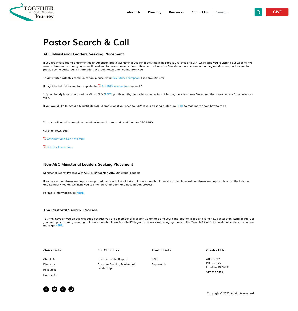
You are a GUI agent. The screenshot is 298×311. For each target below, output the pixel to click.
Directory (154, 12)
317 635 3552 (214, 272)
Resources (176, 12)
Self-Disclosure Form (60, 147)
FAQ (154, 259)
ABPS (108, 94)
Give (277, 11)
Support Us (159, 264)
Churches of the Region (112, 259)
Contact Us (199, 12)
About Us (133, 12)
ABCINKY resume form (116, 86)
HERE (180, 106)
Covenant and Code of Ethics (66, 138)
